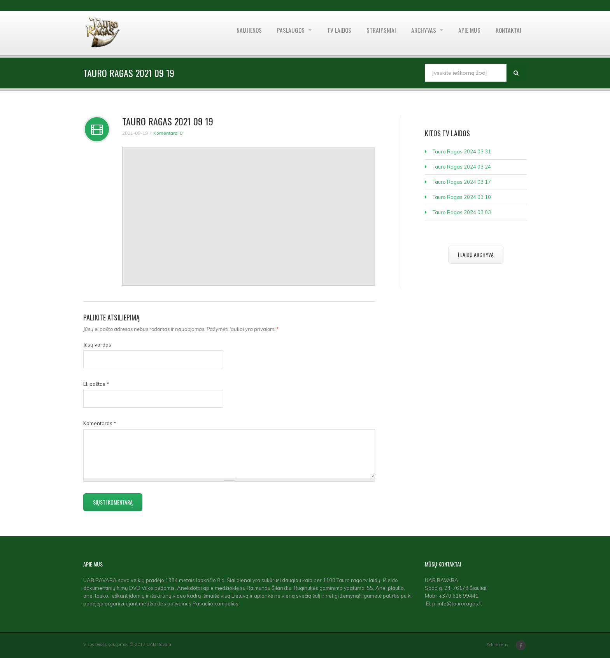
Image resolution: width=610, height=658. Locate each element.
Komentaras (99, 423)
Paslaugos (282, 33)
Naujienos (238, 33)
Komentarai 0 (167, 133)
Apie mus (467, 33)
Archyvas (420, 33)
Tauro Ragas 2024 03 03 (462, 212)
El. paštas (96, 384)
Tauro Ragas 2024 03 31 (462, 151)
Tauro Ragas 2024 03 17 (462, 182)
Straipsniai (375, 33)
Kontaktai (507, 33)
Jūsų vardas (97, 344)
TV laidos (331, 33)
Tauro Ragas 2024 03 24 (462, 167)
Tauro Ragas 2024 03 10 (462, 197)
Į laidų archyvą (476, 254)
